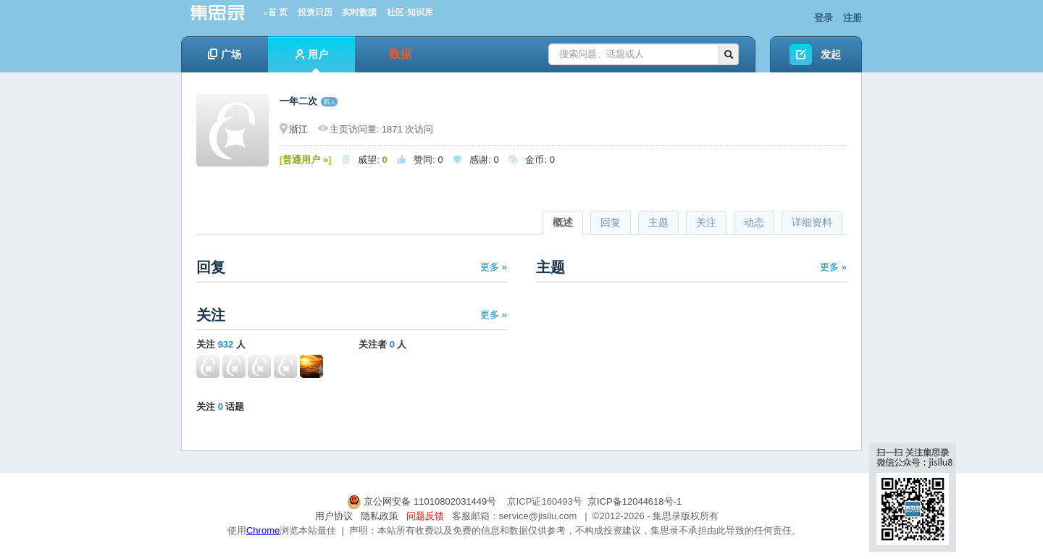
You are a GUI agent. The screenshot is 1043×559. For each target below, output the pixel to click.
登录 (823, 17)
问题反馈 (425, 515)
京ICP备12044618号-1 (634, 501)
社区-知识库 (410, 12)
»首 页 (276, 12)
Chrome (263, 530)
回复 (610, 222)
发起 (831, 54)
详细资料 (812, 222)
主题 (658, 222)
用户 (312, 60)
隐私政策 (379, 515)
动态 (754, 222)
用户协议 (334, 515)
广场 (224, 54)
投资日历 (315, 12)
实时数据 (359, 12)
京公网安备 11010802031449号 (423, 501)
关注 (706, 222)
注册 (852, 17)
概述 (563, 222)
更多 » (493, 266)
